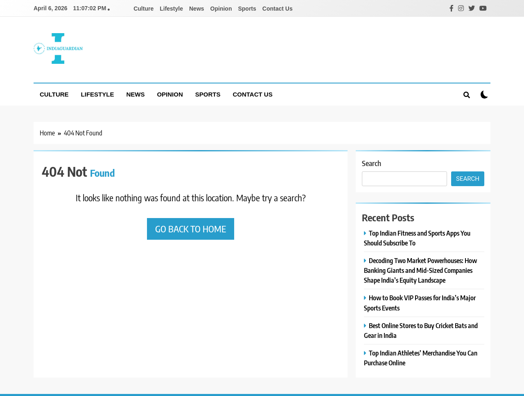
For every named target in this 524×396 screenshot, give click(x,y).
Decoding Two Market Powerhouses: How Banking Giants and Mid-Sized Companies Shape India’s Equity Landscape (420, 270)
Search (371, 163)
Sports (247, 8)
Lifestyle (171, 8)
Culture (143, 8)
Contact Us (277, 8)
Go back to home (190, 228)
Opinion (221, 8)
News (196, 8)
